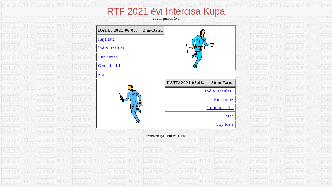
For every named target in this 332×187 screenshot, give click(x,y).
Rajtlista (106, 39)
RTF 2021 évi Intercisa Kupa (166, 11)
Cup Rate (225, 124)
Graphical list (111, 66)
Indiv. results (111, 48)
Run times (108, 57)
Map (102, 74)
